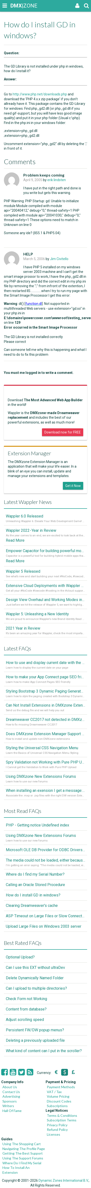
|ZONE (15, 6)
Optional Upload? (20, 957)
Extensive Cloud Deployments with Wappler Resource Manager (45, 585)
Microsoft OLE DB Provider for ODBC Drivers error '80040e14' (45, 850)
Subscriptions (57, 1106)
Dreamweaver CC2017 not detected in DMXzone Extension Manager (45, 719)
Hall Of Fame (12, 1111)
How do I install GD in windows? (33, 895)
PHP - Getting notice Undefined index (37, 825)
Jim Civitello (59, 259)
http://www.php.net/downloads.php (40, 94)
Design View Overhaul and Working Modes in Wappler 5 (45, 599)
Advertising (11, 1096)
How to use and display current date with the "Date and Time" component (45, 662)
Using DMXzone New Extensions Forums (41, 776)
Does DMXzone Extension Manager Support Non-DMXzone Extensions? (45, 734)
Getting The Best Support (22, 1153)
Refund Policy (57, 1129)
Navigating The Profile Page (23, 1149)
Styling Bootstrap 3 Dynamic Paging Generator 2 (45, 691)
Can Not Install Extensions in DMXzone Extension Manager (45, 705)
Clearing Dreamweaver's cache (32, 905)
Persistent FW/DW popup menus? (35, 1030)
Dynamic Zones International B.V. (64, 1180)
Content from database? (26, 1009)
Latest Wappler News (28, 502)
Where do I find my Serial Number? (35, 874)
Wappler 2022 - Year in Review (31, 530)
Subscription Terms (61, 1120)
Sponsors (9, 1101)
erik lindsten (56, 180)
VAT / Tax (54, 1092)
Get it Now (73, 486)
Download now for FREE (62, 432)
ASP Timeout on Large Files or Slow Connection (45, 916)
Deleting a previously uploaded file (35, 1040)
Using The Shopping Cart (21, 1144)
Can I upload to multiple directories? (36, 988)
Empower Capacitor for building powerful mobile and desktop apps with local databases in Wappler (45, 550)
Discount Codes (59, 1101)
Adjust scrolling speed (25, 1019)
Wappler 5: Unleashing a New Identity (37, 614)
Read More (15, 540)
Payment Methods (61, 1087)
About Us (9, 1087)
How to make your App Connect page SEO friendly (45, 677)
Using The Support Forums (22, 1158)
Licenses (53, 1134)
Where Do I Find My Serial (21, 1163)
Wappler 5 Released (23, 571)
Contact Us (11, 1092)
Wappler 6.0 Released (24, 516)
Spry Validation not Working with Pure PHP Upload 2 (45, 762)
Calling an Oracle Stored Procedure (35, 884)
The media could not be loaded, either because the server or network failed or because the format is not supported (45, 860)
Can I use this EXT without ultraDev (35, 967)
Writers (8, 1106)
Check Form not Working (26, 998)
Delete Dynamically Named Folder (35, 978)
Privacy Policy (57, 1125)
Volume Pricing (58, 1096)
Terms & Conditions (62, 1115)
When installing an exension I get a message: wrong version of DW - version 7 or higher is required (45, 790)
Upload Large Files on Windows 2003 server (43, 926)
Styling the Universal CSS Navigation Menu (42, 748)
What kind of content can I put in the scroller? (44, 1051)
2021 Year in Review (23, 628)
